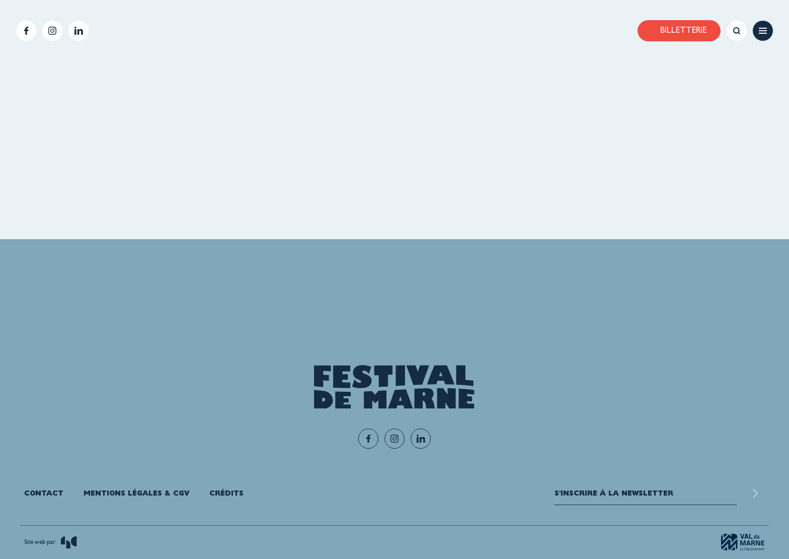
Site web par (50, 542)
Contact (43, 493)
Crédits (226, 493)
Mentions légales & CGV (136, 493)
